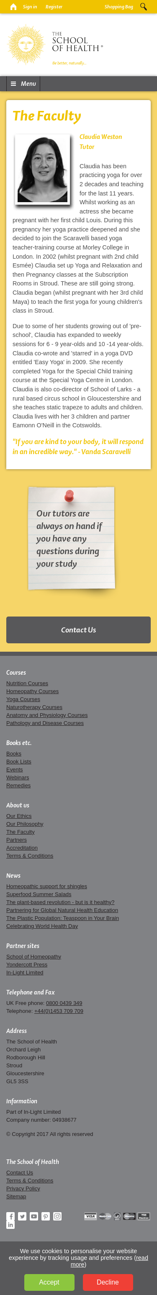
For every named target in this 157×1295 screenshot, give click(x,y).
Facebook (10, 1216)
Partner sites (22, 946)
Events (14, 769)
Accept (49, 1282)
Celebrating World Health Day (42, 926)
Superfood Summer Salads (39, 894)
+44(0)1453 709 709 (58, 1011)
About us (17, 805)
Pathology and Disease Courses (45, 723)
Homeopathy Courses (32, 691)
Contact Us (78, 629)
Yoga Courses (23, 699)
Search (143, 6)
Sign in (30, 6)
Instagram (57, 1216)
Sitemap (16, 1196)
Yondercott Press (26, 964)
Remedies (18, 785)
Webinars (17, 777)
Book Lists (18, 761)
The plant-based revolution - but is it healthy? (60, 902)
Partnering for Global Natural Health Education (62, 910)
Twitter (22, 1216)
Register (54, 6)
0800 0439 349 (64, 1003)
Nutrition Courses (27, 683)
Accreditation (22, 848)
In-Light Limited (25, 972)
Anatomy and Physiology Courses (47, 715)
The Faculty (20, 832)
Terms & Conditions (29, 856)
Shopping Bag (119, 6)
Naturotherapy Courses (34, 707)
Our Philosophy (25, 824)
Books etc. (19, 743)
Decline (108, 1282)
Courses (16, 672)
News (13, 875)
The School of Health (32, 1162)
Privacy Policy (23, 1188)
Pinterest (45, 1216)
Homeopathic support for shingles (46, 886)
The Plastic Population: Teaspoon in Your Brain (62, 918)
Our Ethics (18, 816)
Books (13, 753)
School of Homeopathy (33, 956)
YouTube (34, 1216)
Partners (16, 840)
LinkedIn (10, 1224)
